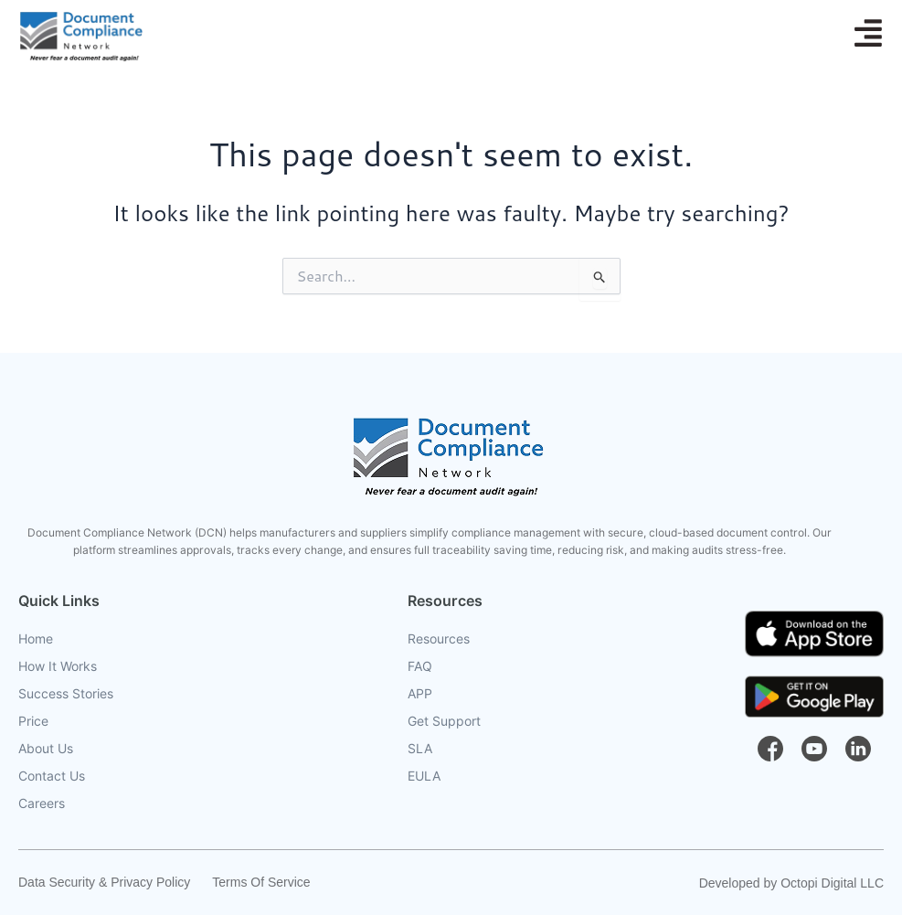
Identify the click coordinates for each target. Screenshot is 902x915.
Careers (41, 803)
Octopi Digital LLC (832, 883)
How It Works (57, 666)
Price (33, 721)
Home (35, 639)
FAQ (420, 666)
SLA (420, 748)
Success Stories (65, 693)
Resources (439, 639)
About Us (45, 748)
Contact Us (51, 776)
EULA (424, 776)
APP (420, 693)
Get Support (444, 721)
